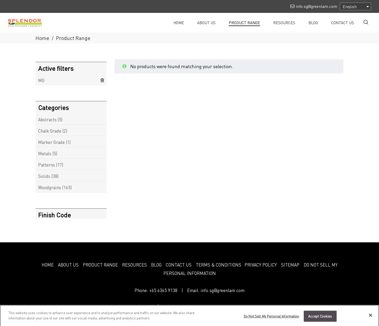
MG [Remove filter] (41, 80)
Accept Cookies (320, 318)
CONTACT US (179, 265)
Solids (44, 176)
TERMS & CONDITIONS (218, 265)
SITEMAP (290, 265)
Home (42, 37)
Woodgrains (49, 187)
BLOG (156, 265)
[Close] (370, 317)
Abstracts (47, 119)
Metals (44, 153)
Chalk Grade (49, 131)
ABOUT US (68, 265)
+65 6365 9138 (163, 290)
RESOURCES (134, 265)
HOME (48, 265)
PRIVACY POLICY (261, 265)
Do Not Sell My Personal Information (271, 318)
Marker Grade (51, 142)
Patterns (46, 165)
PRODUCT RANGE (100, 265)
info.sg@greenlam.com (223, 290)
